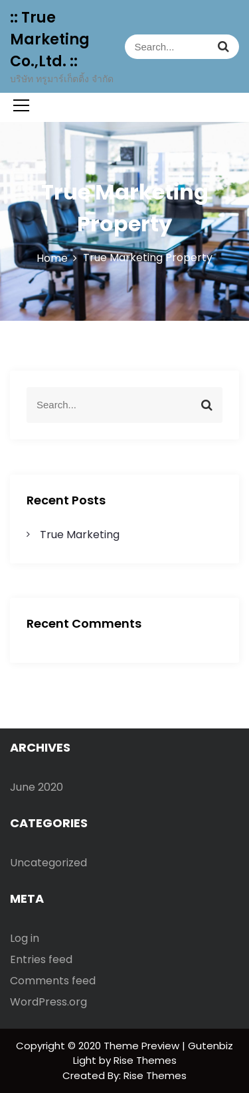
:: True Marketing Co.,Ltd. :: (50, 39)
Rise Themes (155, 1075)
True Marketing (80, 534)
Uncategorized (48, 862)
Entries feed (41, 959)
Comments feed (53, 980)
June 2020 (36, 787)
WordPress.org (48, 1001)
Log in (24, 938)
